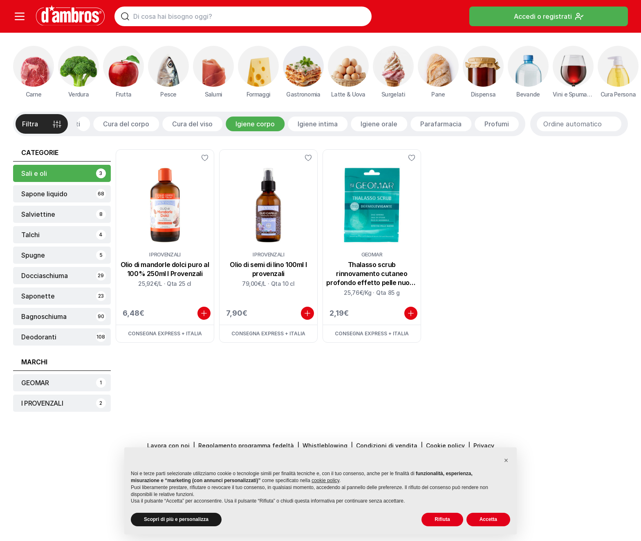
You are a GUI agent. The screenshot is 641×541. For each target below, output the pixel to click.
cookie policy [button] (325, 480)
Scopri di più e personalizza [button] (176, 519)
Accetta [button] (488, 519)
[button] (506, 460)
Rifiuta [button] (442, 519)
